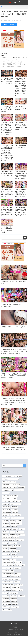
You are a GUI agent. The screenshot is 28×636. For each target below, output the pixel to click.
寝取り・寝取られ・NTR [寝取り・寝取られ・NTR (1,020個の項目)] (10, 495)
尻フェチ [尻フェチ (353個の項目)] (20, 531)
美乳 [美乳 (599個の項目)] (15, 512)
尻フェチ (22, 64)
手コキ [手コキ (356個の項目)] (6, 531)
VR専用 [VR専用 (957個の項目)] (6, 498)
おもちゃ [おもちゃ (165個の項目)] (6, 587)
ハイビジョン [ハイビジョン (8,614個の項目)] (7, 476)
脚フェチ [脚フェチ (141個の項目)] (6, 601)
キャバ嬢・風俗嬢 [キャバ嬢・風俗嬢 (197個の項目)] (8, 573)
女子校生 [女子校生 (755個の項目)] (6, 506)
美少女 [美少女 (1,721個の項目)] (17, 484)
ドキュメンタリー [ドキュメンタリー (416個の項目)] (16, 523)
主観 (21, 62)
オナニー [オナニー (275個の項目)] (17, 545)
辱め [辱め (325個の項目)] (5, 534)
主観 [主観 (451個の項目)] (12, 520)
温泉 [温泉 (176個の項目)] (17, 581)
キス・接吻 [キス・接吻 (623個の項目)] (7, 512)
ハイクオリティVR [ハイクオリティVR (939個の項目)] (8, 501)
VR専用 (4, 58)
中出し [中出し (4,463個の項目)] (16, 479)
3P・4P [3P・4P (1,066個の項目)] (6, 493)
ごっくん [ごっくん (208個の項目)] (18, 562)
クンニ (24, 58)
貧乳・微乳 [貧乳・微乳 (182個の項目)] (15, 576)
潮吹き (9, 66)
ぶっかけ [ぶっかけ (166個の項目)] (19, 584)
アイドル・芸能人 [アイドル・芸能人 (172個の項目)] (8, 584)
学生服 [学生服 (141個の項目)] (14, 598)
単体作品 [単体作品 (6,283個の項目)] (18, 476)
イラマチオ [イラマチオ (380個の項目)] (7, 529)
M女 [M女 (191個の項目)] (18, 573)
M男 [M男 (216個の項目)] (13, 559)
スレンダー (5, 60)
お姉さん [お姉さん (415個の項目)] (6, 526)
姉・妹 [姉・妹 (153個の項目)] (6, 595)
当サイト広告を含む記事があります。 (14, 629)
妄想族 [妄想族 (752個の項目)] (15, 506)
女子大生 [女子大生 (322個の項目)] (13, 534)
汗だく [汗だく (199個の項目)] (17, 568)
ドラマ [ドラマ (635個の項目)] (15, 509)
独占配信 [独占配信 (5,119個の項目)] (6, 479)
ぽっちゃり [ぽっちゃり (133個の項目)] (7, 604)
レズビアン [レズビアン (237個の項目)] (7, 556)
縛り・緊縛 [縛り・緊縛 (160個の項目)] (7, 590)
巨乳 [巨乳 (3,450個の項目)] (5, 481)
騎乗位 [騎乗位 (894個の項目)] (19, 501)
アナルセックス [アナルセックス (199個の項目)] (8, 568)
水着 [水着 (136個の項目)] (14, 601)
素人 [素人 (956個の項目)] (13, 498)
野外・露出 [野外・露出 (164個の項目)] (15, 587)
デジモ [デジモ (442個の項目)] (6, 523)
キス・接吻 (17, 58)
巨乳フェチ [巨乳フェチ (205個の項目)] (20, 565)
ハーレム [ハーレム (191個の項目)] (6, 576)
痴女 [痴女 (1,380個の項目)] (5, 487)
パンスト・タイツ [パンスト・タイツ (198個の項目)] (8, 570)
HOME (14, 624)
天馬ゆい (15, 64)
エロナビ (14, 2)
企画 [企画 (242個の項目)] (14, 554)
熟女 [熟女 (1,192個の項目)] (21, 487)
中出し (16, 62)
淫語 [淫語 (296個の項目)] (5, 543)
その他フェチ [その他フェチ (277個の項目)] (7, 545)
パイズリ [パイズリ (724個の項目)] (6, 509)
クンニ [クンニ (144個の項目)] (14, 595)
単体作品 (9, 64)
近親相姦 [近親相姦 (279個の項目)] (13, 543)
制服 (3, 64)
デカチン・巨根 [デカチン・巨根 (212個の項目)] (8, 562)
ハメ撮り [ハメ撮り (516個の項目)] (6, 517)
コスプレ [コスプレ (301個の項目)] (20, 540)
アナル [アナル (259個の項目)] (13, 548)
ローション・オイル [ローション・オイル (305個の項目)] (8, 540)
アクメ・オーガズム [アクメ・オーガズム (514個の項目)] (17, 517)
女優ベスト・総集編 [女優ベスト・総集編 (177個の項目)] (15, 579)
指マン (4, 66)
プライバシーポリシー (13, 632)
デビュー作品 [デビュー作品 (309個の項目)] (7, 537)
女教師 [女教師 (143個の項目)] (21, 595)
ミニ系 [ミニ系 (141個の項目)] (6, 598)
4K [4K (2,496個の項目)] (13, 481)
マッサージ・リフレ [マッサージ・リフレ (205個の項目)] (8, 565)
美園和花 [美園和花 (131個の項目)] (15, 607)
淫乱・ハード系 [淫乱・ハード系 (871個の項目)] (15, 504)
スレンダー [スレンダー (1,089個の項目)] (19, 490)
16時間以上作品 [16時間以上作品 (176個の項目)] (8, 581)
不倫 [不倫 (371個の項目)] (15, 529)
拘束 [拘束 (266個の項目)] (5, 548)
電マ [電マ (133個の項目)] (15, 604)
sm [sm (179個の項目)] (5, 579)
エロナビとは (14, 627)
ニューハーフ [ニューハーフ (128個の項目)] (7, 609)
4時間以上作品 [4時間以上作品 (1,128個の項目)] (8, 490)
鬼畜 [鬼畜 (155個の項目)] (5, 593)
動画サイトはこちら (9, 24)
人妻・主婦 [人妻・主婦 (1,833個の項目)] (7, 484)
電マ (14, 66)
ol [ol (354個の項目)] (12, 531)
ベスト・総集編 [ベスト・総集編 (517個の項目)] (15, 515)
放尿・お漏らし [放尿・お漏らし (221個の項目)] (17, 556)
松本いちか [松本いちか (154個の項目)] (14, 593)
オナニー (10, 58)
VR (9, 53)
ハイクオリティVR (14, 60)
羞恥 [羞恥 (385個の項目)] (14, 526)
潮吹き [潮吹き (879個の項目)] (6, 504)
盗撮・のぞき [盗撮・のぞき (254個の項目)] (7, 551)
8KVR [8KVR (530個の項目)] (5, 515)
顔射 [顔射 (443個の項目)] (19, 520)
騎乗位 (19, 66)
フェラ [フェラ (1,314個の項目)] (14, 487)
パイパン (4, 62)
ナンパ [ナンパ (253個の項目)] (16, 551)
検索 (25, 237)
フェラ (10, 62)
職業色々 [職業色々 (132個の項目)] (6, 607)
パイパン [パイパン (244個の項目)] (6, 554)
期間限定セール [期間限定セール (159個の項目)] (17, 590)
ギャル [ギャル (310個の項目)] (21, 534)
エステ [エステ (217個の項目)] (6, 559)
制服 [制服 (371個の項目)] (22, 529)
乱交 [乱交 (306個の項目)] (16, 537)
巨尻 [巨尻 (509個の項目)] (5, 520)
